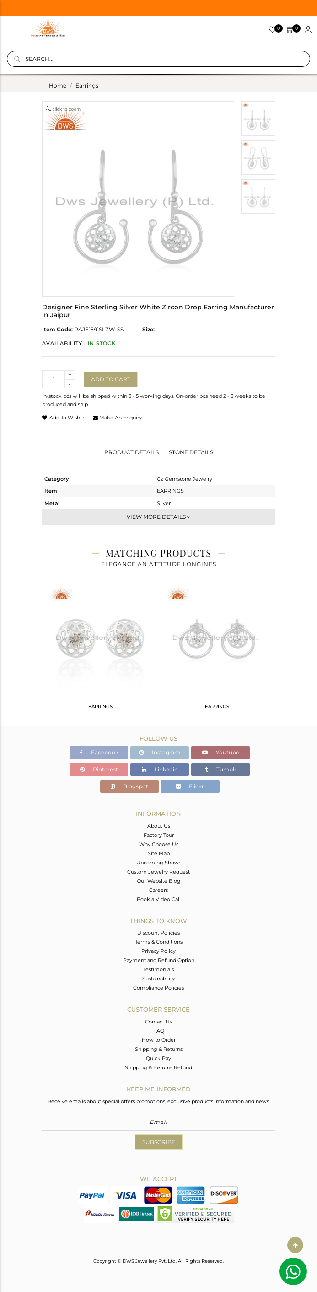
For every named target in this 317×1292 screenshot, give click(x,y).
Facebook (99, 752)
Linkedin (160, 769)
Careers (158, 890)
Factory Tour (159, 835)
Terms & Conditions (159, 942)
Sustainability (158, 978)
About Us (158, 826)
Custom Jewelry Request (158, 872)
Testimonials (158, 969)
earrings (86, 85)
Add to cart (110, 379)
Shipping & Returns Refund (158, 1067)
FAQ (158, 1031)
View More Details (159, 516)
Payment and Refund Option (158, 960)
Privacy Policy (158, 951)
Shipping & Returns (159, 1049)
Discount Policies (158, 932)
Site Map (159, 853)
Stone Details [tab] (191, 452)
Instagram (159, 752)
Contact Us (158, 1021)
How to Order (159, 1040)
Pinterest (99, 769)
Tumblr (220, 769)
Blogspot (129, 786)
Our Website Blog (159, 881)
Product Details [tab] (131, 452)
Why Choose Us (158, 844)
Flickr (190, 786)
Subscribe (158, 1141)
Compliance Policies (158, 987)
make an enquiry (117, 417)
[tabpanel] (100, 651)
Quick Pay (158, 1058)
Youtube (220, 752)
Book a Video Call (159, 899)
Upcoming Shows (158, 862)
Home (57, 85)
